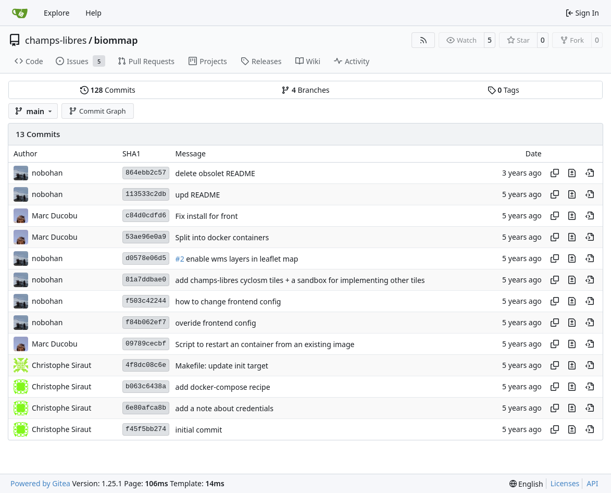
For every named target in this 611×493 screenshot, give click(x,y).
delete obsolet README (215, 173)
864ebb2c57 (146, 173)
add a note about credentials (224, 408)
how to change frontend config (228, 301)
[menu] (526, 484)
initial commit (199, 430)
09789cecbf (146, 344)
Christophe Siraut (61, 365)
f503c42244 (146, 301)
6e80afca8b (146, 408)
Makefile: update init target (222, 366)
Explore (56, 13)
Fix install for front (207, 216)
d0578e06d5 (146, 258)
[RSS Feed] (423, 40)
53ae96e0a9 (146, 237)
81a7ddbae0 (146, 280)
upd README (198, 195)
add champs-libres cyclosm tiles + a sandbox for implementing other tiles (300, 280)
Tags (503, 90)
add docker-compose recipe (223, 387)
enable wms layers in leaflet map (241, 259)
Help (93, 13)
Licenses (565, 483)
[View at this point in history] (589, 173)
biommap (116, 40)
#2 (180, 259)
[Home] (19, 13)
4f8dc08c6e (146, 365)
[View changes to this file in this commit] (572, 173)
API (592, 483)
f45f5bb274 (146, 429)
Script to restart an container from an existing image (265, 344)
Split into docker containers (222, 237)
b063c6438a (146, 386)
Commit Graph (97, 111)
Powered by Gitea (40, 483)
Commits (107, 90)
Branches (305, 90)
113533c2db (146, 194)
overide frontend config (216, 323)
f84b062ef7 (146, 322)
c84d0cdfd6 (146, 215)
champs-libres (55, 40)
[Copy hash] (555, 173)
